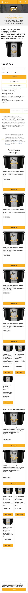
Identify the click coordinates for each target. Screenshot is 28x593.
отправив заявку (17, 141)
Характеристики (16, 111)
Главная (11, 16)
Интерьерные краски (13, 18)
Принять (14, 589)
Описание (4, 111)
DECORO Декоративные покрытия (13, 17)
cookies (10, 584)
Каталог (17, 16)
